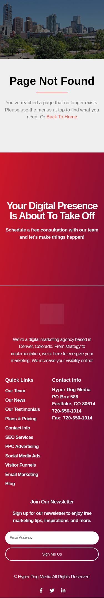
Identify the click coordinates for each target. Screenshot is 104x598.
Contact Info (17, 428)
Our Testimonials (22, 409)
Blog (10, 483)
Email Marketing (21, 474)
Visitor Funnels (20, 465)
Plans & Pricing (21, 418)
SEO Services (19, 437)
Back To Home (61, 116)
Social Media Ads (22, 456)
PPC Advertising (22, 446)
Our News (15, 400)
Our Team (15, 390)
